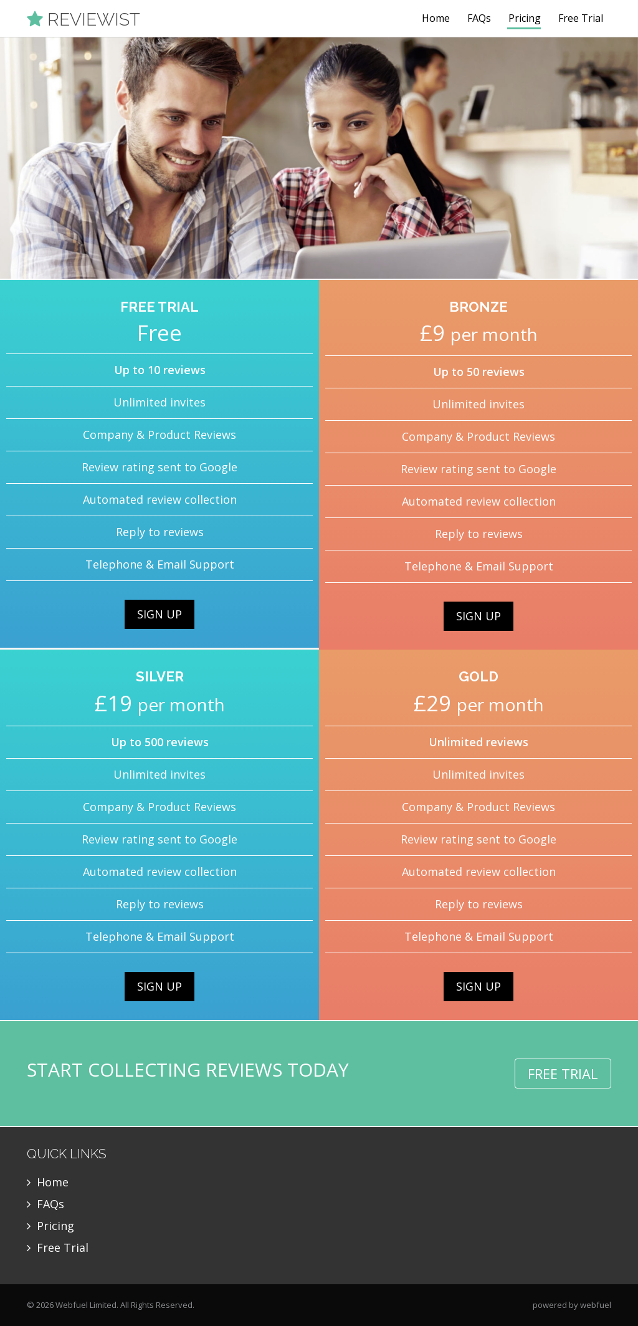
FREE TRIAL (563, 1073)
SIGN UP (159, 614)
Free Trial (580, 18)
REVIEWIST (83, 19)
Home (436, 18)
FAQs (479, 18)
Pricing (524, 18)
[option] (319, 158)
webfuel (595, 1304)
